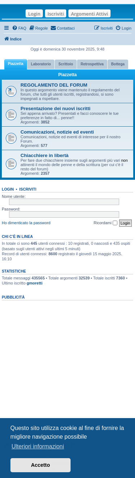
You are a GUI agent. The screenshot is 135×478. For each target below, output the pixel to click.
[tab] (15, 64)
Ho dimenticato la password (26, 223)
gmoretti (34, 283)
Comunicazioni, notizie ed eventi (57, 132)
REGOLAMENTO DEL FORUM (54, 85)
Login (34, 13)
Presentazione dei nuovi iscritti (55, 108)
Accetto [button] (40, 465)
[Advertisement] (67, 369)
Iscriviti (56, 13)
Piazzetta (67, 74)
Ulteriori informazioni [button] (38, 446)
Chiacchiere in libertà (44, 155)
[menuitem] (19, 28)
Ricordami (105, 223)
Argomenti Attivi (89, 13)
